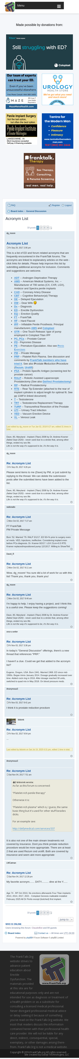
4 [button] (47, 227)
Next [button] (51, 228)
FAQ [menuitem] (13, 205)
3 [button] (44, 227)
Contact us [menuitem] (43, 933)
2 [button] (41, 227)
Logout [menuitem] (68, 205)
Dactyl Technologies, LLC (54, 1054)
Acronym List (17, 218)
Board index (14, 933)
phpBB (29, 938)
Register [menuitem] (56, 205)
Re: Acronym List (18, 463)
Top (71, 448)
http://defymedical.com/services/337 (34, 828)
